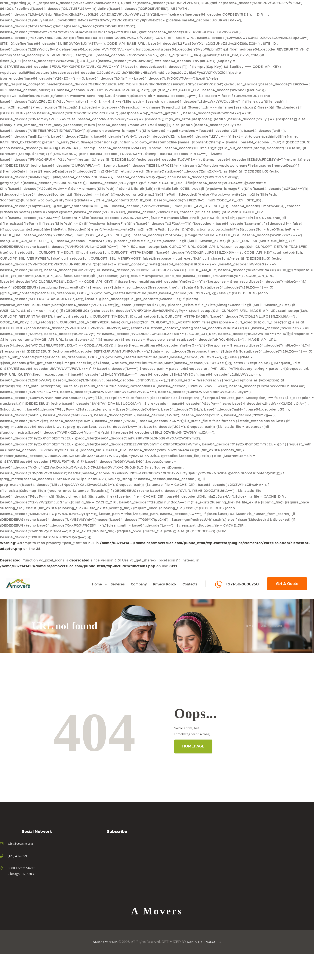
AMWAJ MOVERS (103, 943)
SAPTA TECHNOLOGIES (206, 943)
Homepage (194, 746)
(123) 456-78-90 (19, 856)
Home (248, 626)
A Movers (157, 911)
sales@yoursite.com (22, 843)
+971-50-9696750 (242, 584)
